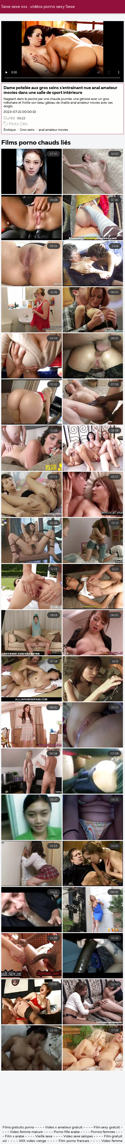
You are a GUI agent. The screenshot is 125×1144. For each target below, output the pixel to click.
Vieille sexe (43, 1136)
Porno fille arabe (67, 1132)
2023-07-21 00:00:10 (20, 112)
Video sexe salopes (78, 1136)
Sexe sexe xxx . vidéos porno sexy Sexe (38, 7)
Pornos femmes (103, 1132)
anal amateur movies (53, 129)
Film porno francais (74, 1141)
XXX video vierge (32, 1141)
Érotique (10, 129)
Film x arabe (14, 1136)
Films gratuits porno (18, 1127)
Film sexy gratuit (107, 1127)
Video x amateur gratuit (64, 1127)
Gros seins (27, 129)
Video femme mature (26, 1132)
